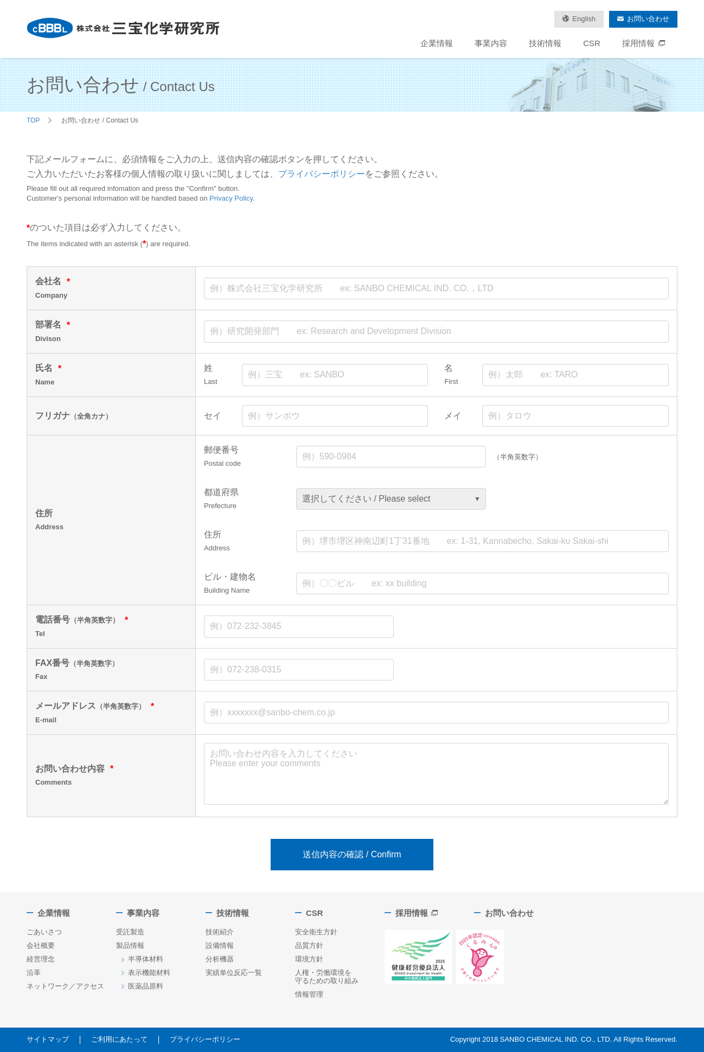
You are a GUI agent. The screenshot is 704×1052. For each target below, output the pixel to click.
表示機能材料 (149, 972)
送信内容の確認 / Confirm (352, 854)
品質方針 (309, 945)
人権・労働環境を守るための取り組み (327, 976)
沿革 (34, 972)
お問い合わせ (648, 19)
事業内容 (491, 43)
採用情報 (644, 43)
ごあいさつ (44, 932)
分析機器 (220, 959)
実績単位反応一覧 (234, 972)
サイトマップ (48, 1039)
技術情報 (545, 43)
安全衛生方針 (316, 932)
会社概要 (41, 945)
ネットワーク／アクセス (65, 986)
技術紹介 (220, 932)
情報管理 (309, 994)
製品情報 (130, 945)
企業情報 (436, 43)
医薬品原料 (145, 986)
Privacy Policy (231, 198)
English (584, 19)
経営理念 (41, 959)
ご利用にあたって (119, 1039)
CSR (591, 43)
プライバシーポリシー (321, 173)
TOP (33, 120)
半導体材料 (145, 959)
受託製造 (130, 932)
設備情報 (220, 945)
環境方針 (309, 959)
